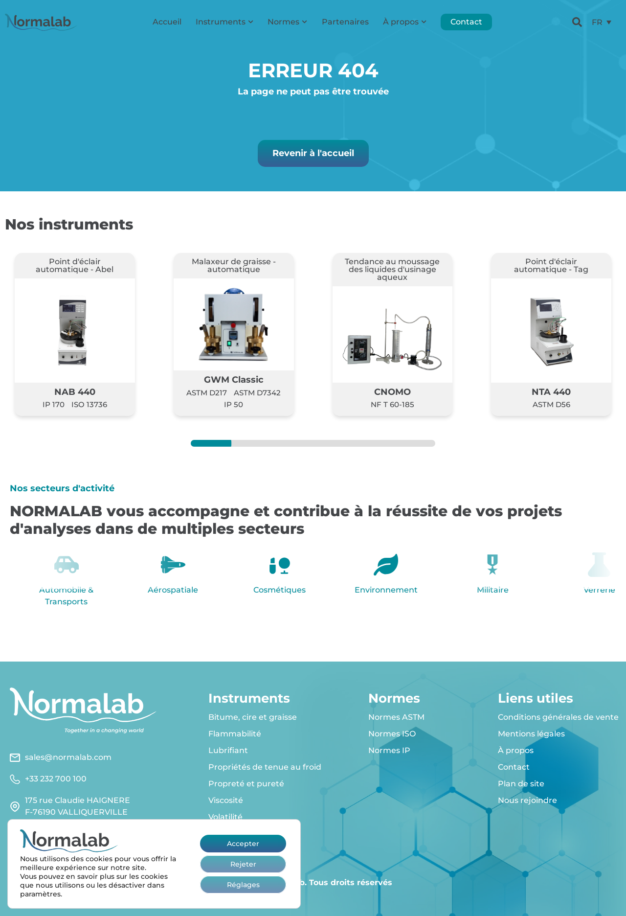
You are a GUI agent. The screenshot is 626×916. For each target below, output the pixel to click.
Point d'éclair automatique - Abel (74, 265)
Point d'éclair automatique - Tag (551, 265)
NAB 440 (74, 391)
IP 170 (54, 404)
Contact (466, 21)
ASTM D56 (551, 404)
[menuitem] (601, 22)
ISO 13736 (89, 404)
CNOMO (392, 391)
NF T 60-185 (392, 404)
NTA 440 (551, 391)
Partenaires (345, 21)
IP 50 (233, 404)
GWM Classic (234, 379)
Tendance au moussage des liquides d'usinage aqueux (392, 269)
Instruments (224, 21)
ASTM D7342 (257, 392)
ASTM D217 (206, 392)
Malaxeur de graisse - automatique (234, 265)
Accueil (167, 21)
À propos (404, 21)
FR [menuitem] (597, 21)
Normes (287, 21)
